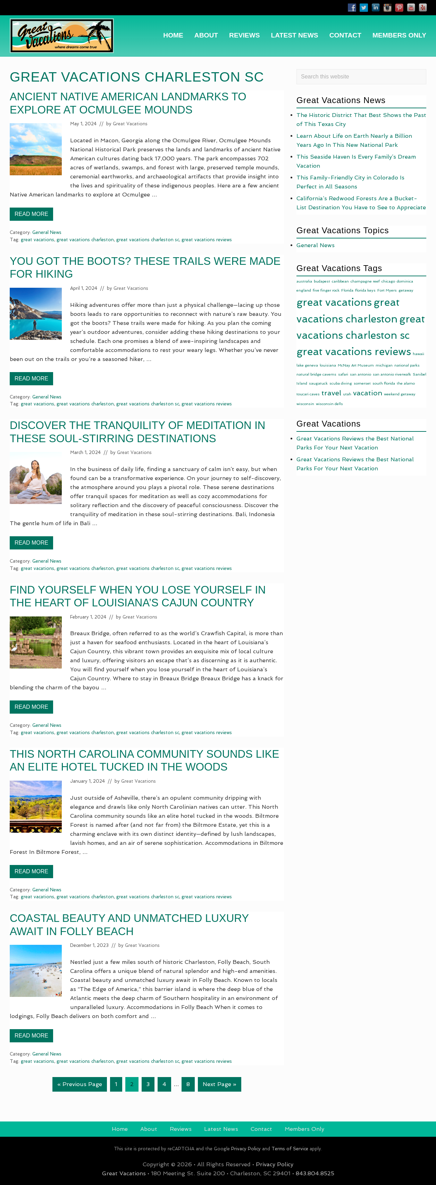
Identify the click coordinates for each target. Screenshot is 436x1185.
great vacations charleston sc (147, 239)
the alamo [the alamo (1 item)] (406, 383)
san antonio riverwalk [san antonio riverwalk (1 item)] (392, 374)
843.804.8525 (315, 1173)
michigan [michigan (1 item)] (384, 365)
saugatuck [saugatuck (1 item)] (318, 383)
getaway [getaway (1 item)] (406, 290)
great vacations (37, 239)
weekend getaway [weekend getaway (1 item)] (400, 394)
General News (46, 232)
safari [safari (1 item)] (343, 374)
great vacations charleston (85, 239)
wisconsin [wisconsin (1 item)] (305, 404)
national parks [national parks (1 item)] (407, 365)
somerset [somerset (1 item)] (362, 383)
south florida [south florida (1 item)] (383, 383)
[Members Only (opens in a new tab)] (304, 1129)
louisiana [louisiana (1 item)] (328, 365)
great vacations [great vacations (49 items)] (334, 302)
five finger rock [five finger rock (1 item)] (326, 290)
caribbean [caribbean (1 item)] (340, 281)
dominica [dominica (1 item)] (405, 281)
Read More (31, 216)
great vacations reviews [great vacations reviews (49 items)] (353, 352)
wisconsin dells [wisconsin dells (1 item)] (329, 404)
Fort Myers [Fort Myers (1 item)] (387, 290)
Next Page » (219, 1085)
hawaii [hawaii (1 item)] (418, 354)
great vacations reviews (207, 239)
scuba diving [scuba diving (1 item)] (340, 383)
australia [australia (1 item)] (304, 281)
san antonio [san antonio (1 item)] (360, 374)
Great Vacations (124, 1173)
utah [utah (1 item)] (347, 394)
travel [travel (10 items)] (331, 393)
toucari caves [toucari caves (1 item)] (308, 394)
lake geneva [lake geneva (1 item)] (307, 365)
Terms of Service (289, 1148)
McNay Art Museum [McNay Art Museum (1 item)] (356, 365)
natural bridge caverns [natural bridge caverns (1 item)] (316, 374)
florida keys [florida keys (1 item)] (365, 290)
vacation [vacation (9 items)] (367, 393)
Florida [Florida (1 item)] (347, 290)
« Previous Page (79, 1085)
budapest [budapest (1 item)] (322, 281)
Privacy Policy (246, 1148)
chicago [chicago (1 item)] (388, 281)
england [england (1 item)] (303, 290)
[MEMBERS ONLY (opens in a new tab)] (399, 35)
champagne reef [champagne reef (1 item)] (365, 281)
